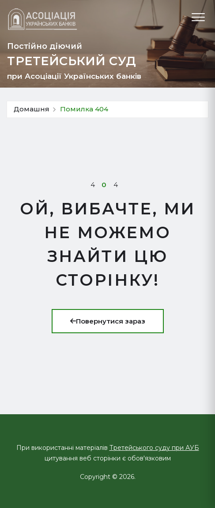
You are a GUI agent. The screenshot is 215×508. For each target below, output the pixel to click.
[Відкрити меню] (198, 17)
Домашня (31, 109)
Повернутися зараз (107, 321)
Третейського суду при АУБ (154, 448)
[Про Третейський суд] (42, 19)
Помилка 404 (84, 109)
